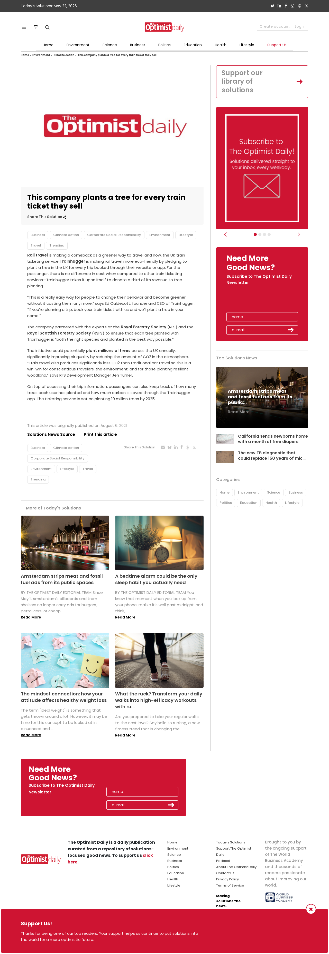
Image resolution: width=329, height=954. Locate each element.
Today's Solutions (230, 842)
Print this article (100, 434)
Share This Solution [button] (46, 216)
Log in (300, 26)
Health (220, 44)
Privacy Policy (227, 879)
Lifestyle (247, 44)
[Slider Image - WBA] (259, 234)
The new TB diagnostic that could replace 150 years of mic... (272, 455)
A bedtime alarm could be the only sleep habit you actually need (156, 579)
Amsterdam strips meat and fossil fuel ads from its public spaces (62, 579)
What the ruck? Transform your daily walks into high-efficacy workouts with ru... (158, 700)
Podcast (223, 860)
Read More (31, 617)
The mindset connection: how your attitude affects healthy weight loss (64, 697)
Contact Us (225, 873)
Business (137, 44)
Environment (78, 44)
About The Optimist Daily (236, 866)
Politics (164, 44)
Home (48, 44)
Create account (275, 26)
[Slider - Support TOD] (264, 234)
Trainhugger (72, 261)
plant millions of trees (108, 350)
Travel (36, 245)
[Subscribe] (255, 234)
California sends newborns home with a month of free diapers (273, 439)
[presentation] (256, 300)
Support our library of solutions (242, 81)
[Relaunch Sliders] (269, 234)
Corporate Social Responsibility (114, 234)
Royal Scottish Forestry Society (59, 333)
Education (193, 44)
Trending (56, 245)
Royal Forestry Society (143, 327)
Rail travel (37, 255)
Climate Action (63, 55)
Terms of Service (230, 885)
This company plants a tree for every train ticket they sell (117, 55)
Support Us (277, 44)
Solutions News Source (51, 434)
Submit (291, 330)
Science (110, 44)
